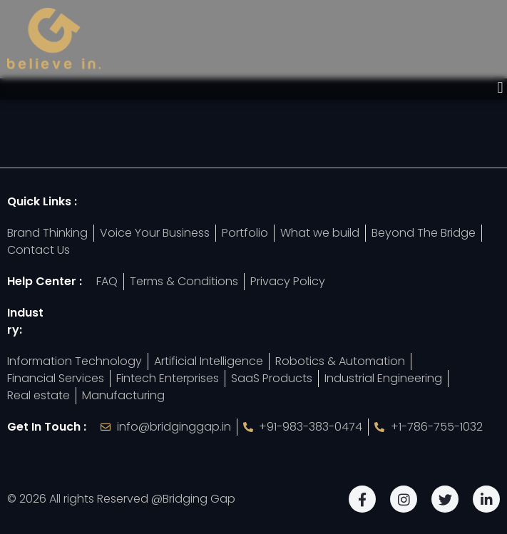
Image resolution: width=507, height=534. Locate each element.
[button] (500, 88)
